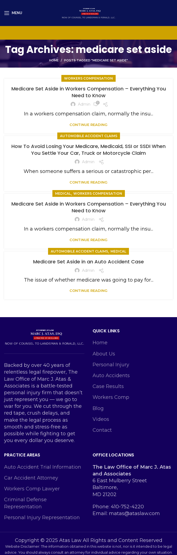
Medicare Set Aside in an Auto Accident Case (88, 261)
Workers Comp (111, 397)
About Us (104, 354)
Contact (102, 430)
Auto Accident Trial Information (42, 467)
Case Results (108, 386)
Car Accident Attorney (31, 478)
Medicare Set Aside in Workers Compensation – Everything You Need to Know (88, 92)
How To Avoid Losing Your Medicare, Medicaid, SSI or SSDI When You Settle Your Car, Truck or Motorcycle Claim (88, 149)
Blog (98, 408)
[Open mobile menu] (13, 13)
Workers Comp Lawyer (32, 489)
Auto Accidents (111, 376)
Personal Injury (111, 365)
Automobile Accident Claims (88, 136)
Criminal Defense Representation (25, 503)
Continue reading (88, 125)
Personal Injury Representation (42, 518)
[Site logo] (88, 12)
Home (54, 60)
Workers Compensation (88, 78)
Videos (101, 419)
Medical (63, 193)
